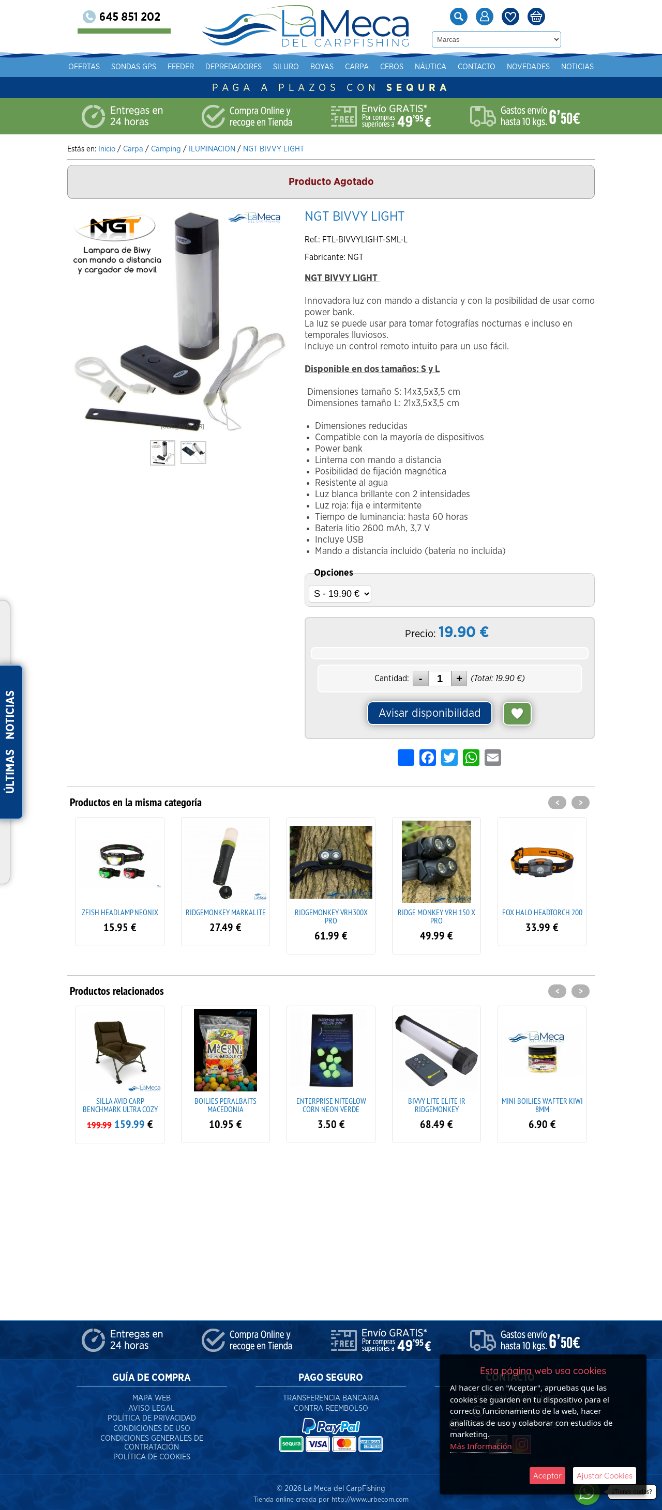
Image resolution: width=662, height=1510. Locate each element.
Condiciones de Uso (151, 1424)
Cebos (391, 67)
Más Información (481, 1446)
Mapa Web (151, 1393)
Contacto (476, 67)
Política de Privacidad (152, 1413)
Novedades (528, 67)
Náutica (430, 67)
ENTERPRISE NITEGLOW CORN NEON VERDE (331, 1105)
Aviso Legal (151, 1404)
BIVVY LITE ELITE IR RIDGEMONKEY (436, 1105)
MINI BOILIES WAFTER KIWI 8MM (542, 1105)
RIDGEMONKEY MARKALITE (226, 912)
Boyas (322, 67)
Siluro (286, 67)
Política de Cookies (151, 1452)
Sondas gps (133, 67)
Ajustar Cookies (605, 1476)
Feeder (181, 67)
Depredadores (233, 67)
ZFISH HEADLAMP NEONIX (120, 912)
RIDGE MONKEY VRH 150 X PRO (436, 916)
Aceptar (547, 1476)
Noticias (577, 67)
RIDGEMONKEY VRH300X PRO (331, 916)
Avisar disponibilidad (430, 713)
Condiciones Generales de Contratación (151, 1438)
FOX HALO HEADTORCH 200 (542, 912)
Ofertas (84, 67)
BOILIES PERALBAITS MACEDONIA (225, 1105)
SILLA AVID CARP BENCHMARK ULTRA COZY (120, 1105)
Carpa (357, 67)
